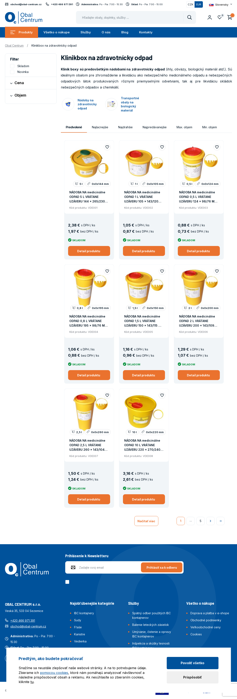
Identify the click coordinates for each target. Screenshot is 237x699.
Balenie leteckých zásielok (150, 624)
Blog (124, 32)
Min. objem (209, 127)
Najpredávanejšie (155, 127)
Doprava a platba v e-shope (209, 613)
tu (32, 682)
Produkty (21, 32)
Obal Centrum (14, 45)
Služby (86, 32)
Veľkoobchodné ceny (205, 627)
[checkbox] (68, 582)
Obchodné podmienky (205, 620)
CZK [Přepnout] (190, 4)
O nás (106, 32)
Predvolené (74, 127)
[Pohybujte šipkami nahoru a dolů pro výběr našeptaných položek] (136, 17)
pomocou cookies (54, 673)
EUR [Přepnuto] (198, 4)
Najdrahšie (125, 127)
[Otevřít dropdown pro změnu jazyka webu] (220, 4)
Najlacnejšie (100, 127)
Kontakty (146, 32)
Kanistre (79, 634)
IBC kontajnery (84, 613)
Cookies (196, 634)
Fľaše (78, 627)
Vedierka (80, 641)
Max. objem (184, 127)
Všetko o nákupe (56, 32)
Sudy (77, 620)
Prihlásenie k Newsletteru (86, 556)
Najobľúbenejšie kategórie (92, 603)
